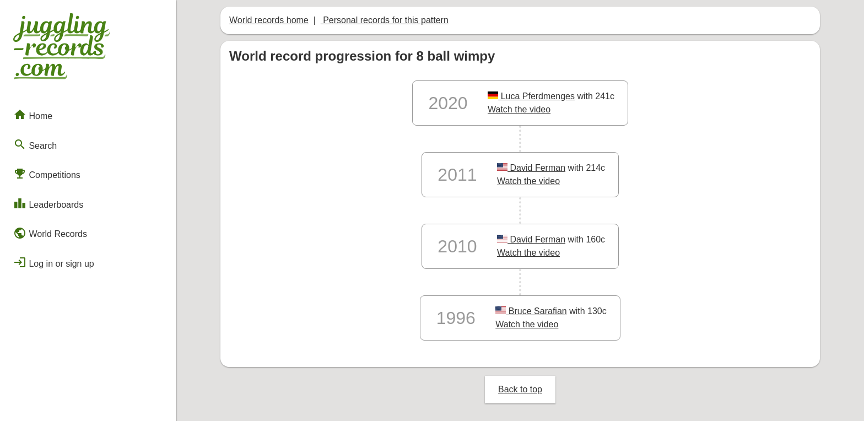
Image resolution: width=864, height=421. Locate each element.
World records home (269, 20)
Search (35, 144)
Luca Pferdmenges (531, 96)
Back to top (520, 389)
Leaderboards (48, 203)
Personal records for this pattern (385, 20)
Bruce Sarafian (530, 311)
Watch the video (519, 109)
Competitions (46, 173)
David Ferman (531, 167)
